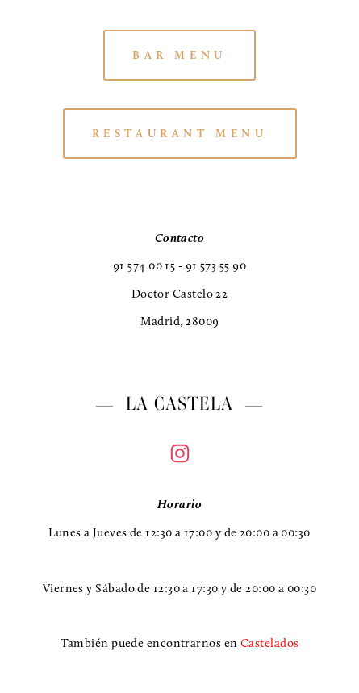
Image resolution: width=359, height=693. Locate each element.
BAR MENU (179, 55)
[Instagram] (180, 453)
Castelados (269, 643)
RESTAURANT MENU (180, 133)
